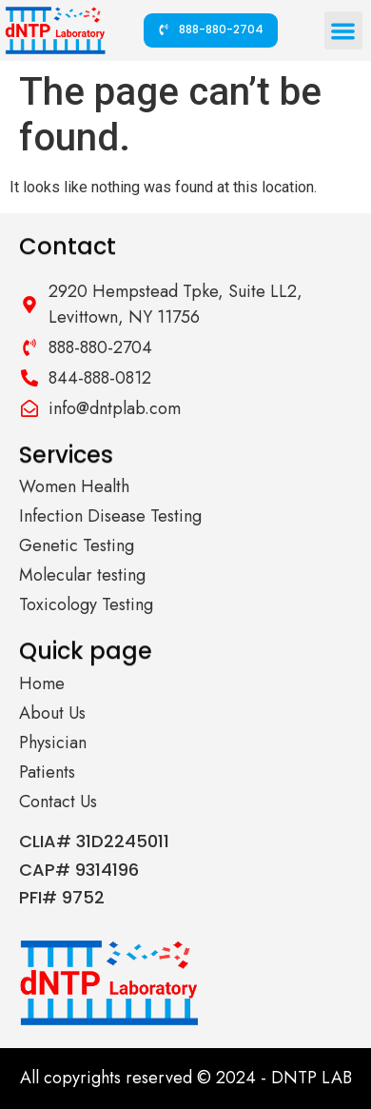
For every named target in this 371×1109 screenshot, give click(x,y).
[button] (343, 30)
